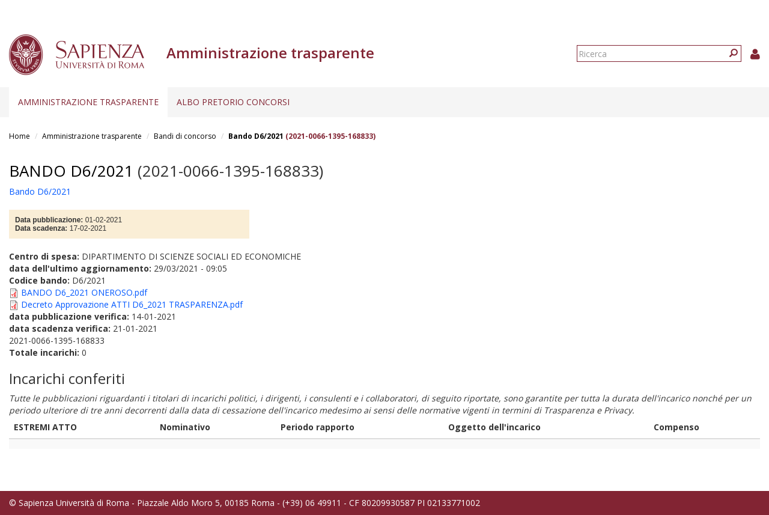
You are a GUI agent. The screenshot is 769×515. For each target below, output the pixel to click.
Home (19, 136)
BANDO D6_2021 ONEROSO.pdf (84, 292)
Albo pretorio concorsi (233, 102)
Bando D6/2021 (256, 136)
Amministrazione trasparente (88, 102)
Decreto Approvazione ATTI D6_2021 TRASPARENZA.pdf (132, 304)
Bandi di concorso (185, 136)
